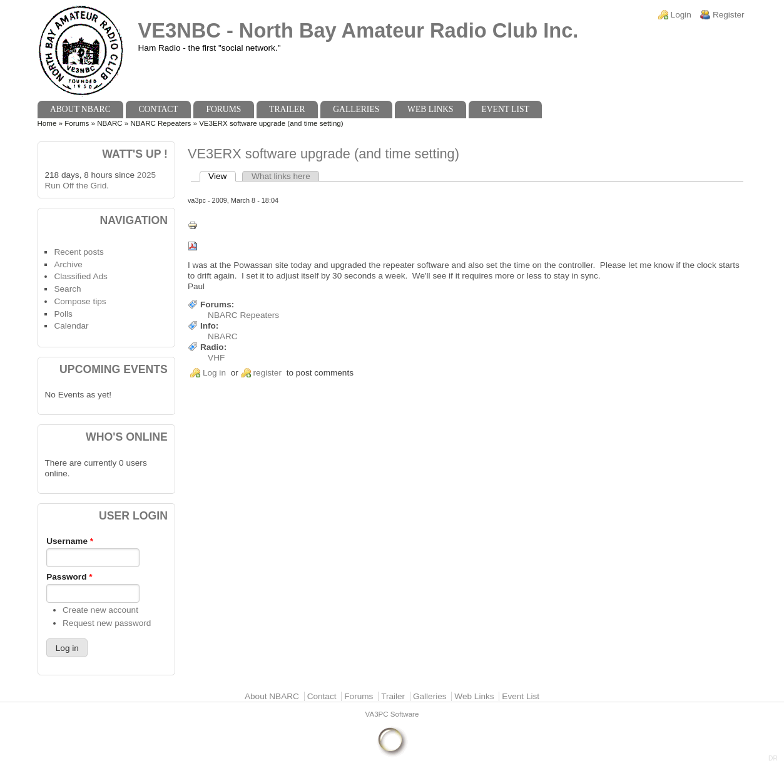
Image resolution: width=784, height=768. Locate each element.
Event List (505, 109)
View (222, 176)
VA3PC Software (392, 714)
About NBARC (80, 109)
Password (69, 576)
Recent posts (78, 252)
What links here (281, 176)
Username (69, 541)
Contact (158, 109)
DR (773, 758)
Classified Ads (80, 276)
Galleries (356, 109)
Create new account (100, 610)
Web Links (430, 109)
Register (729, 14)
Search (67, 289)
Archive (68, 264)
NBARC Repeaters (160, 123)
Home (47, 123)
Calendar (71, 325)
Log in (214, 372)
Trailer (287, 109)
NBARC (109, 123)
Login (681, 14)
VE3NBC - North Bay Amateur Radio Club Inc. (358, 30)
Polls (63, 314)
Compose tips (80, 301)
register (267, 372)
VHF (216, 357)
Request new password (107, 623)
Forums (223, 109)
